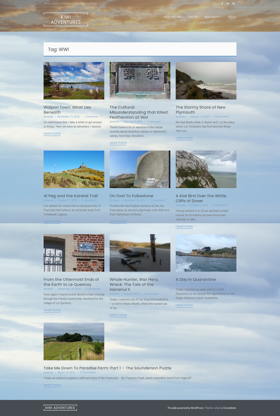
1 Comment (91, 116)
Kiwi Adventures (66, 19)
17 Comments (88, 372)
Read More (52, 134)
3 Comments (89, 200)
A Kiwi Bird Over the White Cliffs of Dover (201, 198)
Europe (193, 17)
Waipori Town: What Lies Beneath (67, 109)
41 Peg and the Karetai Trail (71, 196)
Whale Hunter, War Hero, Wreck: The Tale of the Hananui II (134, 284)
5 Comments (92, 288)
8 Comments (151, 293)
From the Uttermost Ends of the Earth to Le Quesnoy (71, 282)
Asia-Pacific (213, 17)
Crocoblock (229, 408)
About (232, 17)
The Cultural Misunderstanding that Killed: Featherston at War (139, 112)
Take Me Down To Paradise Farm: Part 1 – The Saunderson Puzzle (107, 368)
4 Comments (221, 116)
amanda (48, 116)
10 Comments (217, 283)
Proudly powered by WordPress (185, 408)
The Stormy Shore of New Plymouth (201, 109)
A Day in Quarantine (196, 279)
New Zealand (173, 17)
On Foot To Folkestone (131, 196)
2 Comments (157, 200)
